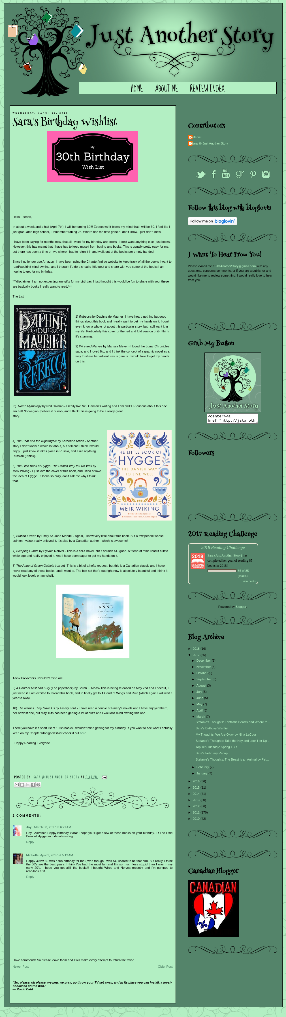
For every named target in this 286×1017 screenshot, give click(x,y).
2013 (197, 801)
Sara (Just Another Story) (225, 557)
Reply (30, 842)
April (200, 712)
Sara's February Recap (212, 755)
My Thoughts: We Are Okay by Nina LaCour (226, 736)
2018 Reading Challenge (223, 549)
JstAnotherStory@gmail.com (236, 266)
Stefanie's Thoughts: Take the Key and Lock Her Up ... (233, 742)
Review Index (207, 89)
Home (137, 89)
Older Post (165, 966)
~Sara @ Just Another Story (56, 776)
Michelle (32, 855)
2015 (197, 789)
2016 (197, 783)
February (203, 768)
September (205, 681)
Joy (29, 827)
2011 (197, 814)
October (202, 674)
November (204, 668)
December (204, 662)
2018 (197, 650)
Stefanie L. (196, 137)
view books (249, 582)
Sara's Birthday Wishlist (212, 730)
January (202, 775)
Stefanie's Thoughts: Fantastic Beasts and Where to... (233, 723)
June (200, 699)
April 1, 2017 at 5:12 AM (56, 855)
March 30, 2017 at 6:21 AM (52, 827)
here (83, 733)
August (202, 687)
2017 (197, 656)
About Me (166, 89)
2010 (197, 820)
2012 (197, 808)
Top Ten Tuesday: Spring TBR (216, 748)
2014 (197, 795)
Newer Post (21, 966)
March (201, 718)
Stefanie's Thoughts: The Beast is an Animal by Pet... (232, 761)
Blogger (241, 608)
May (200, 706)
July (200, 693)
